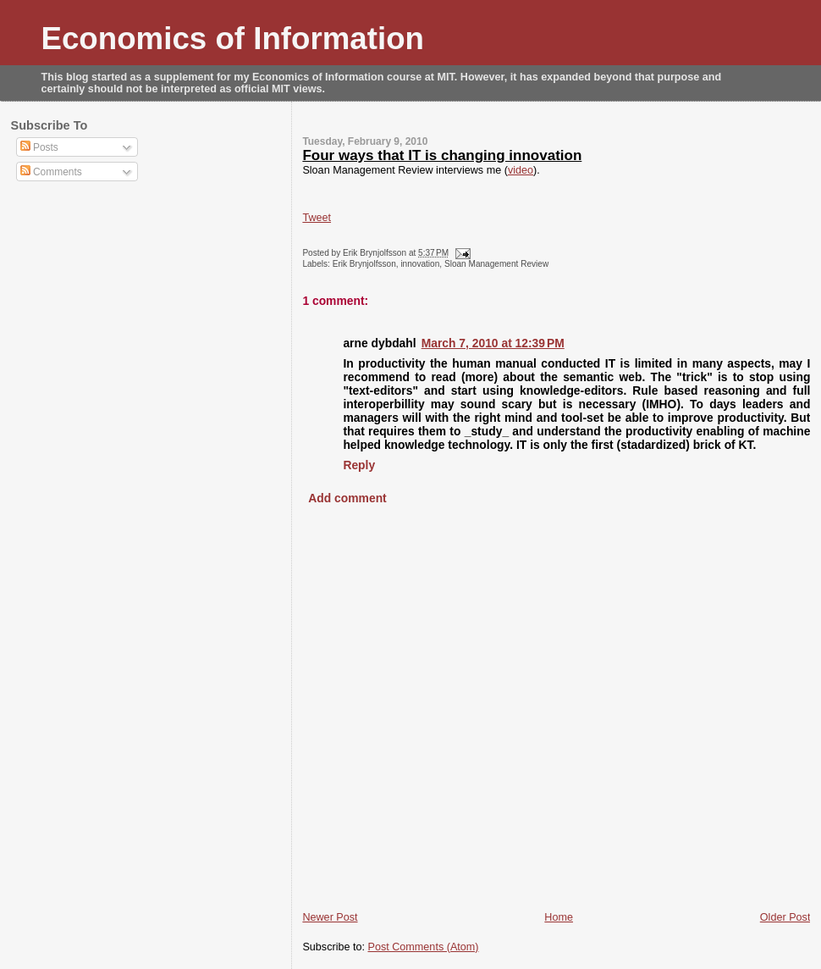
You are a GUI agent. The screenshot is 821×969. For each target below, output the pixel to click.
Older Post (785, 917)
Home (558, 917)
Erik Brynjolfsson (364, 264)
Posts (39, 147)
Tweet (316, 218)
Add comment (347, 498)
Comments (51, 172)
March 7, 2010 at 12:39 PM (493, 343)
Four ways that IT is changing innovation (441, 155)
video (520, 170)
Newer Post (329, 917)
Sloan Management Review (496, 264)
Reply (359, 465)
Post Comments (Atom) (423, 947)
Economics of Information (233, 38)
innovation (419, 264)
